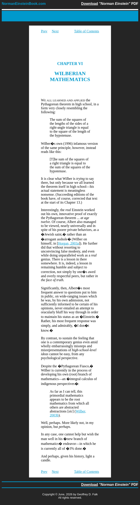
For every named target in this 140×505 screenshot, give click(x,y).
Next (55, 31)
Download (89, 4)
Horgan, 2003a (68, 243)
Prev (44, 31)
